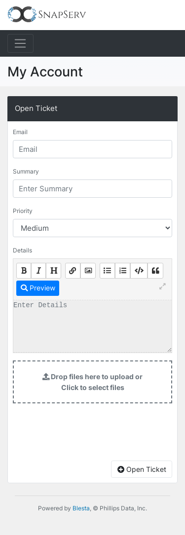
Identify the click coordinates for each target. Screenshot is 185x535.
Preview (38, 288)
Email (20, 132)
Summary (26, 171)
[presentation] (93, 434)
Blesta (81, 508)
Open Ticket (141, 469)
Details (22, 250)
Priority (23, 210)
